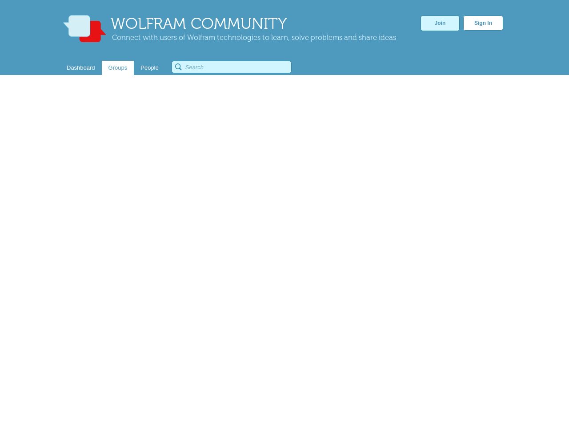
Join (440, 23)
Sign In (483, 23)
